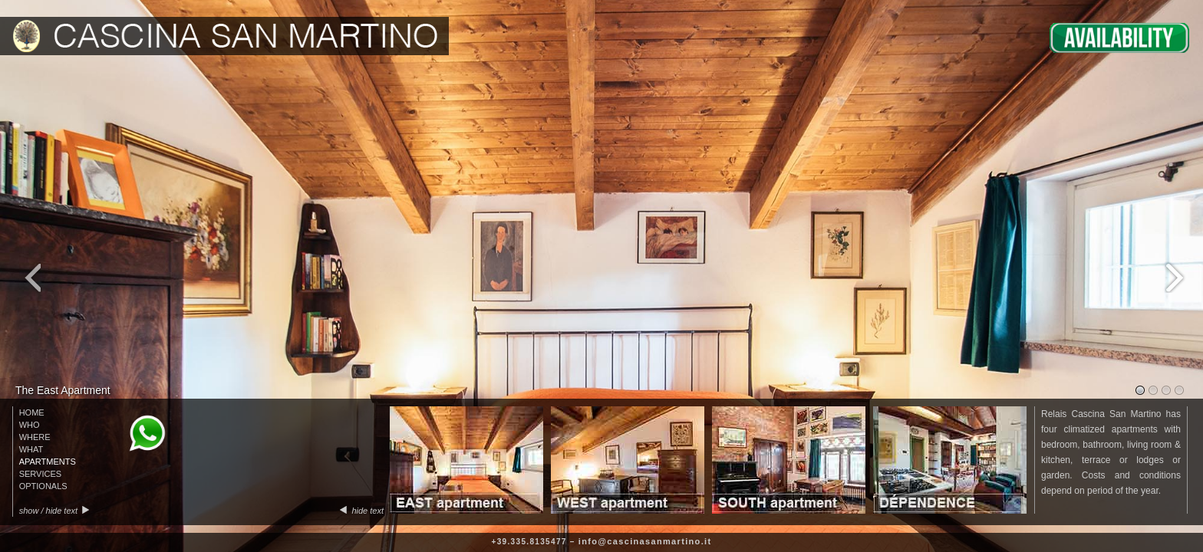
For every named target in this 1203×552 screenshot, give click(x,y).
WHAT (31, 449)
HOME (31, 412)
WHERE (35, 437)
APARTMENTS (47, 461)
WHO (29, 424)
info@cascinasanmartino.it (645, 541)
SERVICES (40, 473)
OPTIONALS (43, 486)
